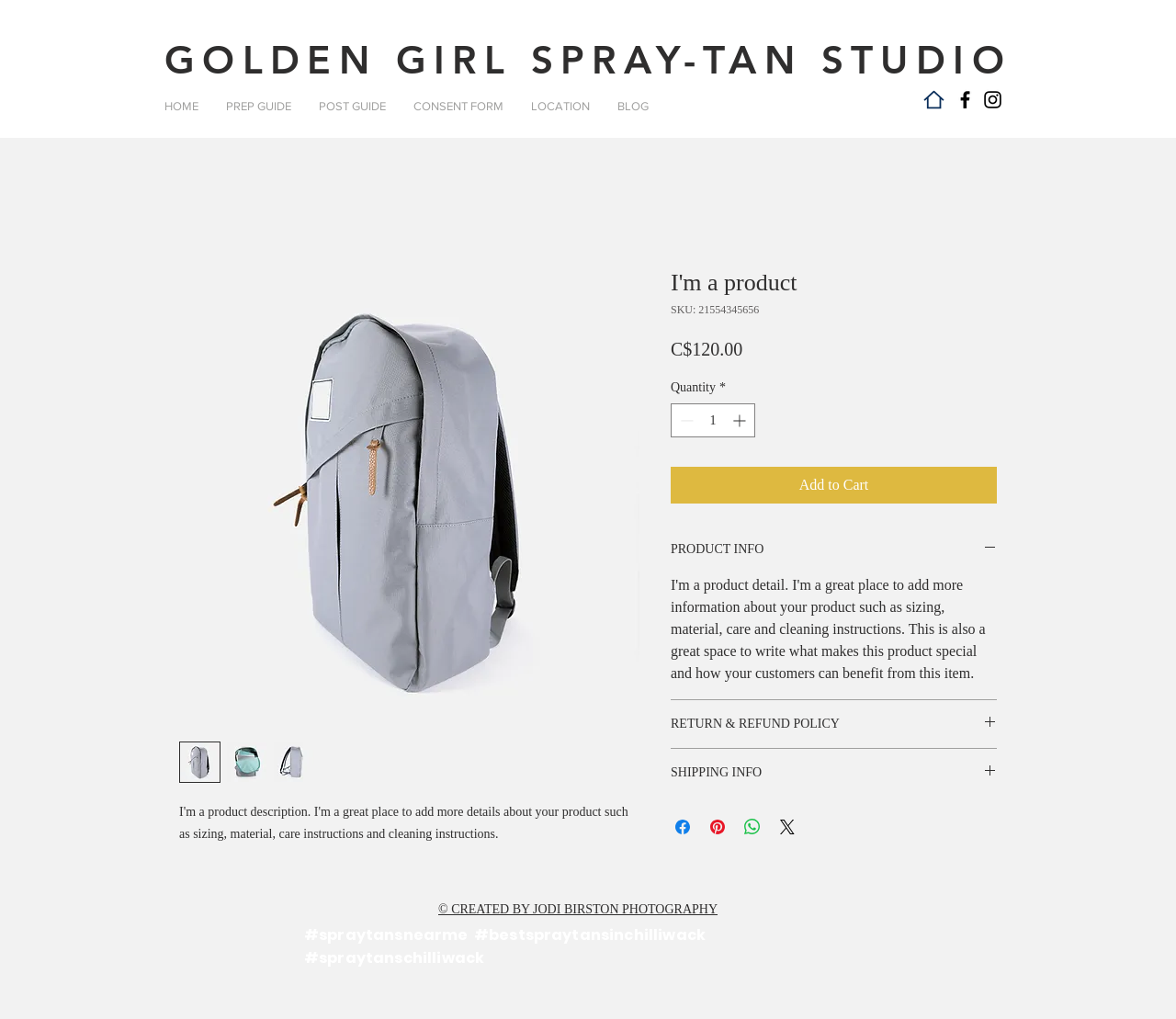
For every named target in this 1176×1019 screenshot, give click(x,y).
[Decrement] (684, 420)
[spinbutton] (712, 420)
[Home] (934, 99)
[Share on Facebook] (683, 827)
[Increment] (740, 420)
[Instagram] (992, 99)
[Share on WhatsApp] (752, 827)
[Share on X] (787, 827)
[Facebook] (965, 99)
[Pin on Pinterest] (718, 827)
